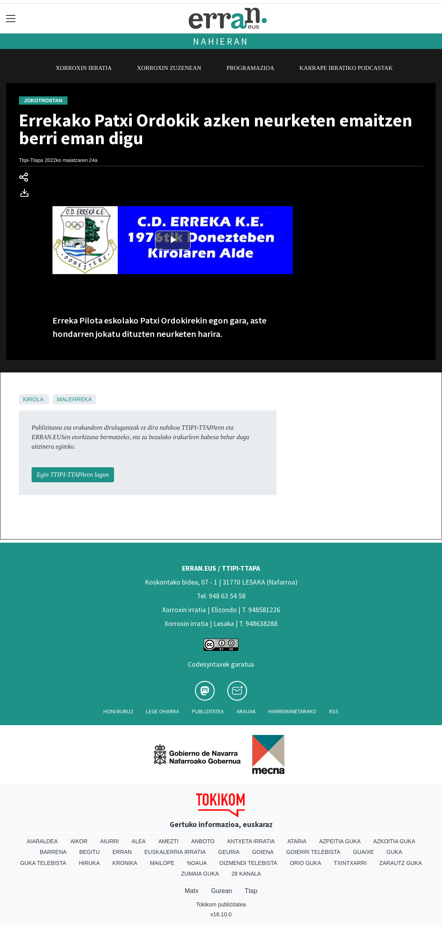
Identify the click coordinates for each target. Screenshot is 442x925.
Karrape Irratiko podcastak (346, 68)
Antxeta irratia (251, 841)
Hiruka (89, 863)
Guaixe (363, 852)
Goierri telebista (313, 852)
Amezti (168, 841)
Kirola (33, 399)
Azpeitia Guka (340, 841)
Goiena (262, 852)
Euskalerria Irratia (175, 852)
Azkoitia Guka (394, 841)
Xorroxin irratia (84, 68)
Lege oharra (162, 711)
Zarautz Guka (400, 863)
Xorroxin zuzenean (169, 68)
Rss (334, 711)
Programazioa (250, 68)
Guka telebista (43, 863)
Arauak (246, 711)
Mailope (162, 863)
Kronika (124, 863)
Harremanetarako (292, 711)
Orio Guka (305, 863)
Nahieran (221, 41)
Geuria (229, 852)
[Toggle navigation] (10, 18)
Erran (122, 852)
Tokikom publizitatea (221, 904)
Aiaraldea (42, 841)
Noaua (197, 863)
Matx (192, 890)
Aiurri (109, 841)
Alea (138, 841)
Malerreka (74, 399)
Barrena (53, 852)
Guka (394, 852)
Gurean (221, 890)
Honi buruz (118, 711)
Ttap (251, 890)
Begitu (89, 852)
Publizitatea (208, 711)
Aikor (79, 841)
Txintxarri (350, 863)
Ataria (297, 841)
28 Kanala (246, 873)
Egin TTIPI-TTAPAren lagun (73, 474)
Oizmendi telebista (248, 863)
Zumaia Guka (200, 873)
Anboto (202, 841)
